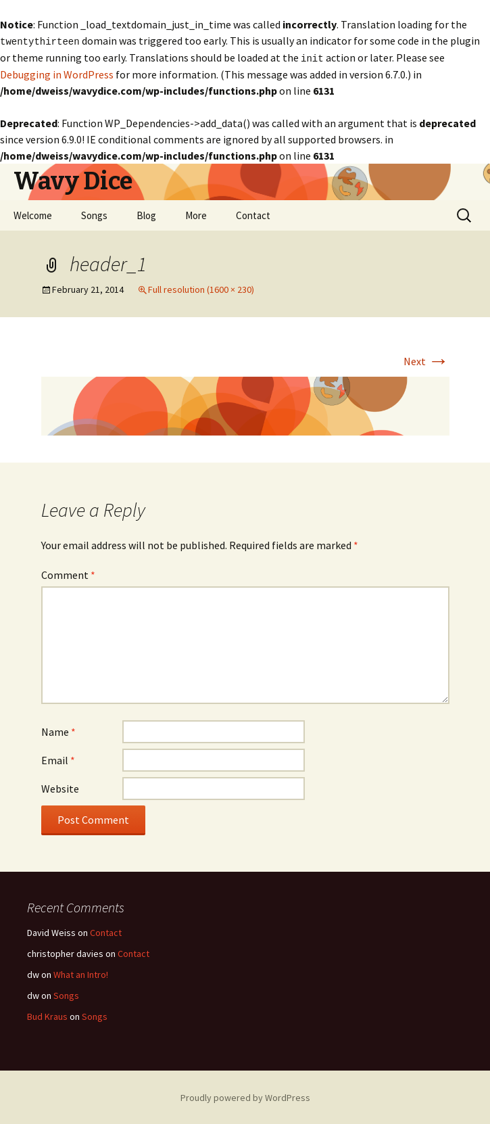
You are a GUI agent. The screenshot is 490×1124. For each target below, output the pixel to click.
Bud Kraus (47, 1015)
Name (58, 730)
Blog (146, 214)
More (196, 214)
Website (60, 787)
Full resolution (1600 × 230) (201, 288)
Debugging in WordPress (57, 73)
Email (58, 759)
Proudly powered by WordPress (245, 1096)
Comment (68, 573)
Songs (94, 214)
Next (426, 360)
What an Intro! (80, 973)
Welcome (33, 214)
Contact (253, 214)
